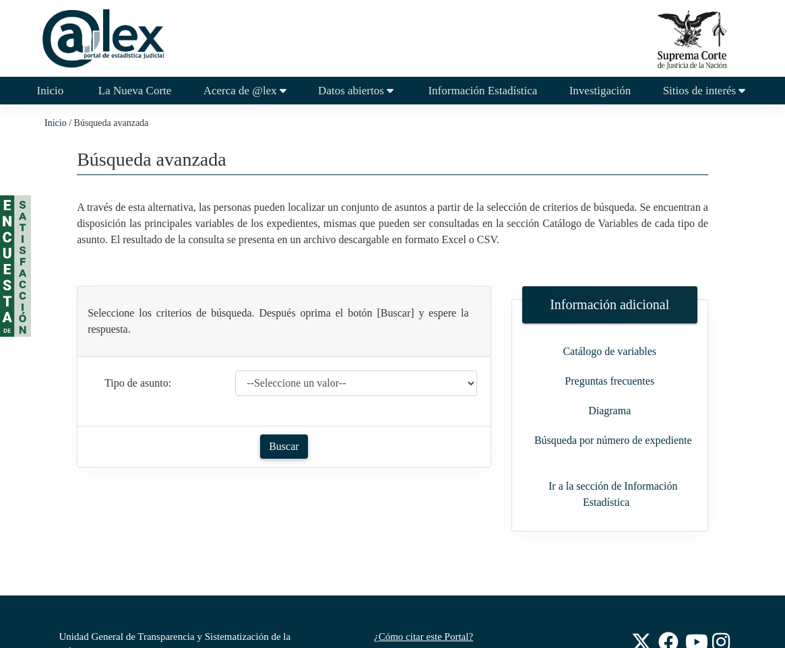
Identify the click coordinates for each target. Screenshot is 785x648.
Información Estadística (482, 90)
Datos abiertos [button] (357, 90)
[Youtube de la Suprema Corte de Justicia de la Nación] (696, 641)
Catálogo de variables (609, 351)
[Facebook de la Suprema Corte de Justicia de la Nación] (669, 641)
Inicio (58, 89)
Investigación (600, 90)
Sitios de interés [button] (706, 90)
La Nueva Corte (134, 90)
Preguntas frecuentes (609, 381)
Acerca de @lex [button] (244, 90)
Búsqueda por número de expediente (613, 440)
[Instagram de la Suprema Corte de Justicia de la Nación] (722, 641)
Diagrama (609, 410)
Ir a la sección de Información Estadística (612, 494)
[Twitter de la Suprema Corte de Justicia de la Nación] (642, 641)
